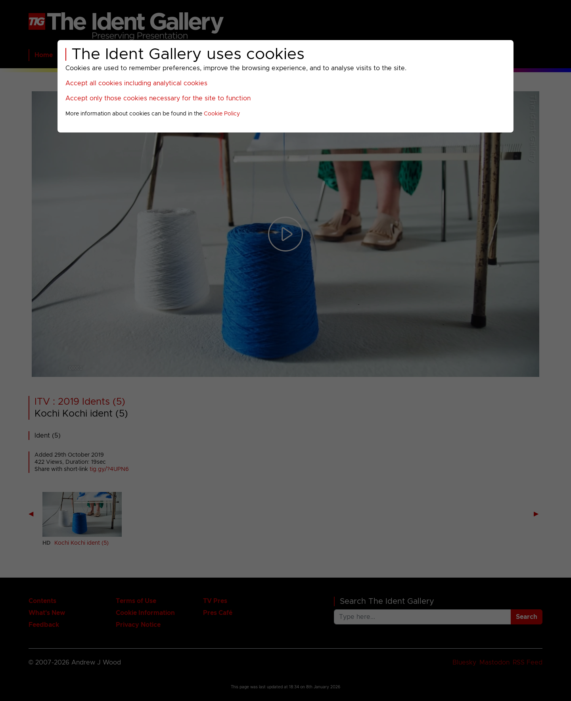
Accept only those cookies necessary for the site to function (158, 98)
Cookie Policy (222, 114)
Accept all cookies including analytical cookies (136, 83)
